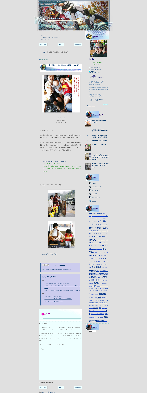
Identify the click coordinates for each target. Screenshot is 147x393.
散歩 (44, 52)
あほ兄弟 (96, 216)
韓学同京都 (103, 274)
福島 (90, 317)
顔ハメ (98, 277)
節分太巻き (91, 297)
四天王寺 (100, 283)
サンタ (99, 240)
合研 (92, 283)
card (90, 213)
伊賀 (90, 267)
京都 (46, 269)
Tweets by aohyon (91, 105)
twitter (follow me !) (96, 186)
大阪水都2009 (95, 300)
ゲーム (94, 233)
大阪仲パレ (103, 300)
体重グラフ (104, 297)
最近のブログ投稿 (94, 100)
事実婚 (105, 283)
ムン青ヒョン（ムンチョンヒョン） (51, 37)
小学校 (96, 291)
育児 (93, 267)
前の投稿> (78, 44)
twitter (92, 71)
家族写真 (93, 271)
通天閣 (106, 305)
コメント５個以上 (100, 236)
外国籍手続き (104, 271)
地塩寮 (94, 305)
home (40, 52)
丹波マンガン (102, 303)
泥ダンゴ (91, 308)
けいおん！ (104, 230)
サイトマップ (45, 39)
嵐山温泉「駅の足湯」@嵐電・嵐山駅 (64, 65)
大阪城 (90, 300)
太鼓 (99, 297)
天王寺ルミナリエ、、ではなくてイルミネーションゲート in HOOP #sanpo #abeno (62, 287)
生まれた (103, 294)
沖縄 (105, 267)
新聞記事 (92, 294)
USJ (93, 216)
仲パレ (97, 305)
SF (105, 213)
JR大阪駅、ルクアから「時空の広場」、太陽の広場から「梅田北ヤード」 (100, 165)
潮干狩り (102, 305)
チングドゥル (101, 245)
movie (99, 213)
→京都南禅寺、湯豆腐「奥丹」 (49, 254)
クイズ (99, 230)
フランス (93, 258)
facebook (99, 69)
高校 (90, 283)
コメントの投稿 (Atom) (48, 392)
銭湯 (96, 297)
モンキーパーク (104, 264)
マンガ (93, 261)
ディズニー (99, 249)
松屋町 (104, 290)
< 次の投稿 (43, 44)
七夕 (96, 288)
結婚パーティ (100, 280)
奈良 (104, 311)
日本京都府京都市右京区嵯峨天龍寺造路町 (62, 269)
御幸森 (106, 280)
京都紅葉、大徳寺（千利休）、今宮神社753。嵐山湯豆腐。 (58, 298)
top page (94, 201)
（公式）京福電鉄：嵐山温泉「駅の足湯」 (55, 161)
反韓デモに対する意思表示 (97, 314)
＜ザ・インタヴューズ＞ (94, 72)
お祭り (98, 224)
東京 (100, 308)
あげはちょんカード (96, 190)
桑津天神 (93, 280)
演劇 (103, 267)
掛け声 (97, 274)
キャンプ (95, 231)
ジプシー (103, 240)
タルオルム (95, 242)
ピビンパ (103, 255)
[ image (61, 96)
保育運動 (101, 317)
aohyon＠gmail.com (95, 67)
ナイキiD (95, 252)
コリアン (93, 240)
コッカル (100, 233)
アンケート (98, 218)
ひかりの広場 (95, 255)
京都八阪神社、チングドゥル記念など (53, 296)
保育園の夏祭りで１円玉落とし (99, 140)
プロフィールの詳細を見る (96, 99)
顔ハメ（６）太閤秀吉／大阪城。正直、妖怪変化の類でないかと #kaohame (62, 290)
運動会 (99, 267)
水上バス (97, 294)
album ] (63, 117)
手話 (98, 288)
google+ (92, 69)
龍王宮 (105, 321)
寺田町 (94, 286)
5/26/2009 (62, 265)
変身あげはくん (94, 317)
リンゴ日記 (94, 193)
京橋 (101, 277)
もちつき (92, 264)
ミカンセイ (97, 261)
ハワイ (104, 252)
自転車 (92, 288)
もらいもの (97, 264)
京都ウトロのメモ (96, 197)
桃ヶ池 (103, 308)
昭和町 (100, 291)
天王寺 (95, 308)
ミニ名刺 (102, 261)
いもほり (104, 218)
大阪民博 (95, 303)
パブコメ (99, 252)
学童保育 (92, 274)
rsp (103, 213)
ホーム (43, 35)
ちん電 (95, 249)
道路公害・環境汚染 (98, 311)
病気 (106, 314)
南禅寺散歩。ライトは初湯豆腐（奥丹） (54, 301)
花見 (98, 271)
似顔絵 (90, 286)
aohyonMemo (56, 18)
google (95, 213)
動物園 (92, 311)
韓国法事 (92, 277)
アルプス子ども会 (102, 216)
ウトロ (102, 221)
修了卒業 (102, 288)
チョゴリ (93, 245)
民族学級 (100, 321)
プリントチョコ (99, 258)
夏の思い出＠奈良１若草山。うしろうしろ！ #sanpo (57, 283)
